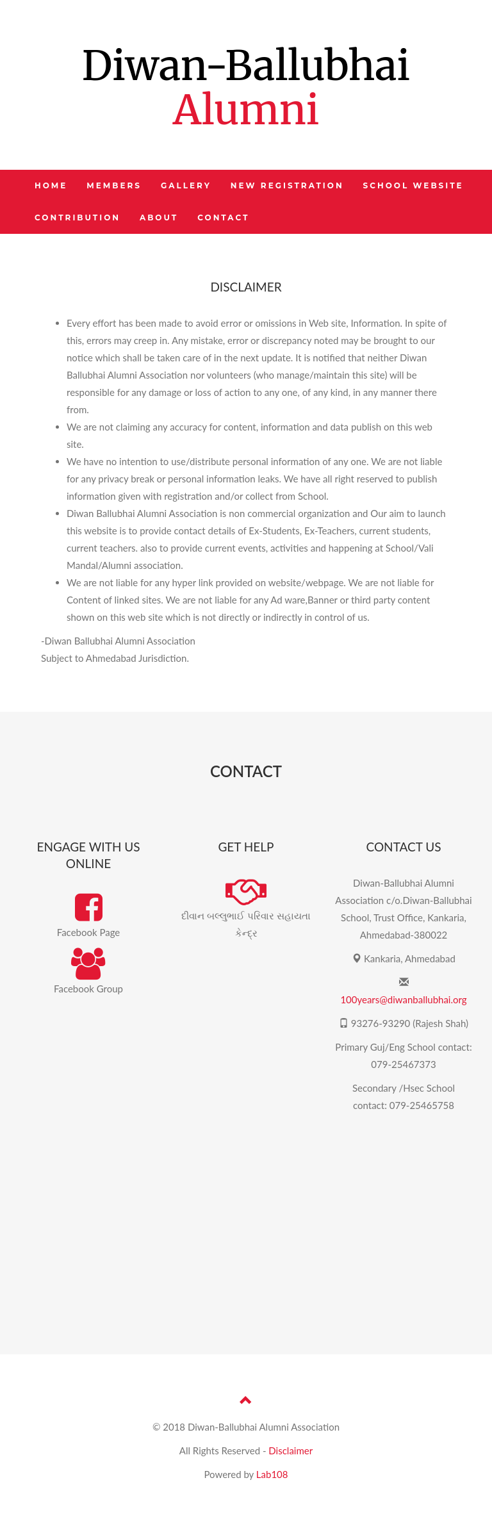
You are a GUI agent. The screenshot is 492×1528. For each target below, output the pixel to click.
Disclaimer (290, 1450)
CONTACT (223, 217)
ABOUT (159, 217)
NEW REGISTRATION (287, 185)
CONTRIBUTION (77, 217)
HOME (51, 185)
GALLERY (186, 185)
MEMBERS (114, 185)
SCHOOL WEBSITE (413, 185)
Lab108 (272, 1474)
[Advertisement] (246, 1226)
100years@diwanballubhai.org (403, 999)
